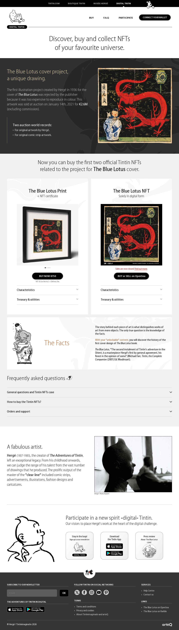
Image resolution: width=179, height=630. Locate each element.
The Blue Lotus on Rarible (155, 611)
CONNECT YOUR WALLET (155, 17)
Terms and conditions (86, 607)
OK (64, 593)
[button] (79, 546)
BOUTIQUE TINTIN (76, 3)
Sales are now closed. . (132, 269)
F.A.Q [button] (106, 18)
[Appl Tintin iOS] (16, 611)
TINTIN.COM (54, 3)
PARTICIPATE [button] (126, 18)
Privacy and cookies (85, 610)
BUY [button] (91, 18)
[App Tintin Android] (35, 611)
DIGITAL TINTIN (123, 3)
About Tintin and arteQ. (92, 614)
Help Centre (148, 591)
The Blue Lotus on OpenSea (156, 607)
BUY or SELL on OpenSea (131, 276)
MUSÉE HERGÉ (101, 3)
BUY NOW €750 (47, 276)
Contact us (148, 595)
